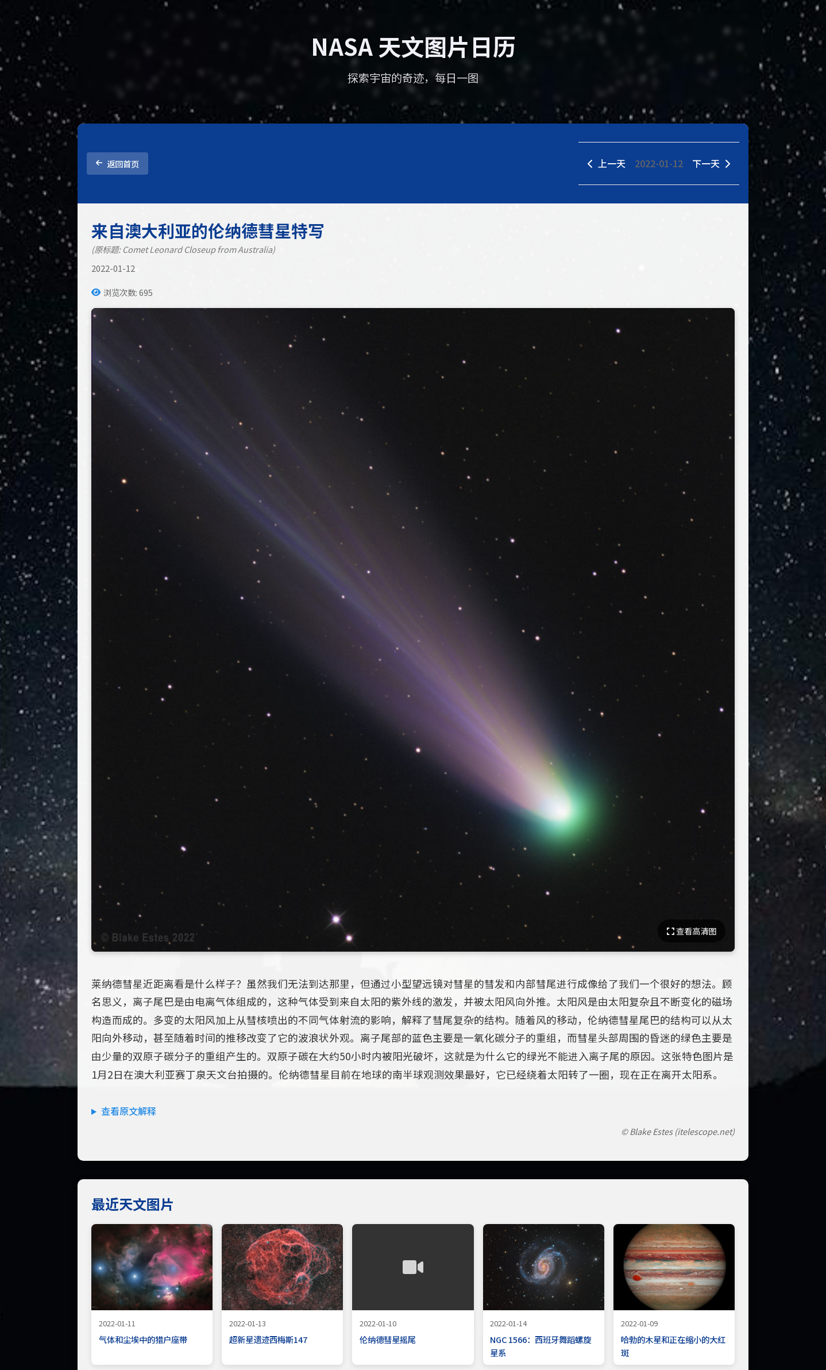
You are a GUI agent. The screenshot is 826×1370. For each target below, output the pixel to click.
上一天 (607, 163)
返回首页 (117, 163)
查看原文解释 (128, 1111)
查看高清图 (691, 931)
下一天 (711, 163)
